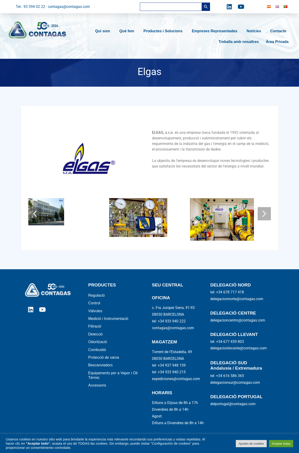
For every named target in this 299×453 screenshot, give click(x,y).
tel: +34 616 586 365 (227, 376)
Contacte (279, 31)
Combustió (97, 351)
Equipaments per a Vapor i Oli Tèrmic (113, 376)
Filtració (94, 327)
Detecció (95, 335)
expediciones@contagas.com (176, 379)
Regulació (96, 295)
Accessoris (97, 387)
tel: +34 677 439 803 (227, 341)
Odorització (97, 343)
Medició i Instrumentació (108, 319)
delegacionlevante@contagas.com (238, 348)
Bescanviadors (100, 366)
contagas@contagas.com (173, 328)
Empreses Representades (216, 31)
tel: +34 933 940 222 (169, 321)
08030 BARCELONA (168, 314)
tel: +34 (169, 365)
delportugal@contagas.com (233, 404)
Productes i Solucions (164, 31)
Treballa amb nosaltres (239, 42)
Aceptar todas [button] (281, 443)
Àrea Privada (277, 42)
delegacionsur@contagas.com (235, 382)
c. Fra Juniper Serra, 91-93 (173, 307)
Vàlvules (95, 311)
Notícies (254, 31)
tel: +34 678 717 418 (227, 292)
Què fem (128, 31)
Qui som (103, 31)
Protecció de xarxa (103, 359)
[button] (35, 214)
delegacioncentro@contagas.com (237, 320)
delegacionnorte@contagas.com (236, 299)
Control (94, 303)
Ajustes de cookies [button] (251, 443)
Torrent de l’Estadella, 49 (172, 352)
